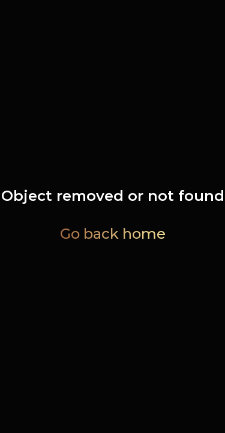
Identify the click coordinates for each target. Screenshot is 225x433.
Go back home (113, 233)
